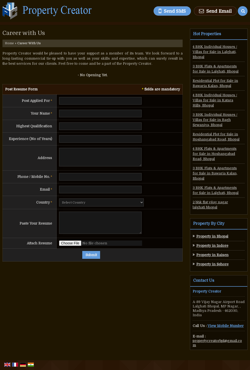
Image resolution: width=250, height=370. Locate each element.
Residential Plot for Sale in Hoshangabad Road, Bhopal (216, 136)
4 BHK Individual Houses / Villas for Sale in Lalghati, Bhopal (215, 52)
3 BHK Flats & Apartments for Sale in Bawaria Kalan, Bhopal (215, 173)
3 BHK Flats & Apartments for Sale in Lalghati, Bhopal (216, 68)
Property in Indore (212, 246)
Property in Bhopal (212, 236)
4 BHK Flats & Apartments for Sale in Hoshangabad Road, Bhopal (215, 154)
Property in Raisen (212, 255)
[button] (226, 326)
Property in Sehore (212, 264)
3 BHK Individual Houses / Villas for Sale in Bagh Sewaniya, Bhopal (215, 120)
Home (9, 43)
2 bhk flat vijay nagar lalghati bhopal (210, 204)
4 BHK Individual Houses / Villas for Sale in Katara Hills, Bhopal (215, 100)
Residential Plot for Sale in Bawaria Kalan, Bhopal (215, 83)
